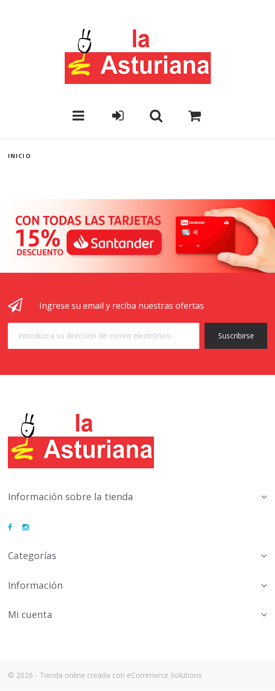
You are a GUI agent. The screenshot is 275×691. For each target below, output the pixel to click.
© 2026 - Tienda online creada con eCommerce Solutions (105, 675)
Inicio (19, 156)
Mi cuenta (30, 614)
